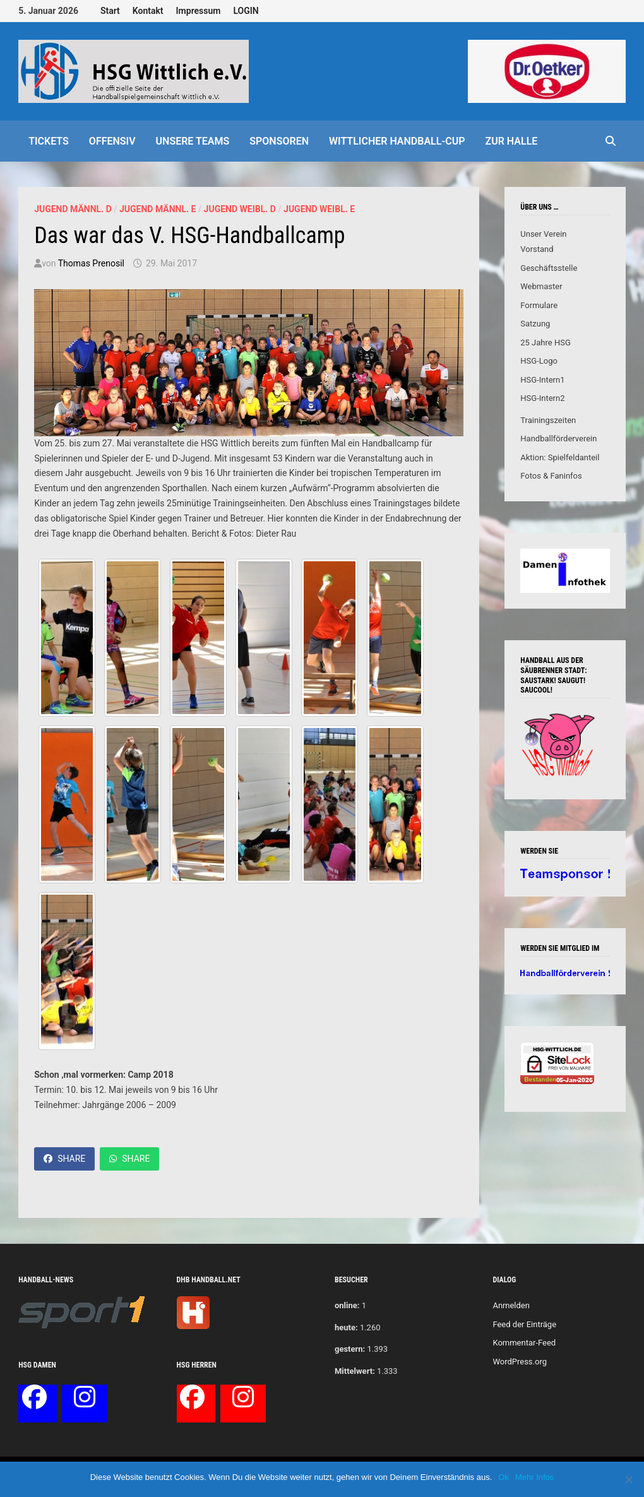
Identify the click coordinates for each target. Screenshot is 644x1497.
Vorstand (536, 249)
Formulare (539, 305)
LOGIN (245, 11)
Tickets (48, 141)
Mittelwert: (355, 1371)
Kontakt (148, 11)
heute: (346, 1327)
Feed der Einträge (524, 1324)
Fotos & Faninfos (550, 475)
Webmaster (541, 286)
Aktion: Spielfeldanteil (559, 457)
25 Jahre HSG (545, 342)
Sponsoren (279, 141)
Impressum (198, 11)
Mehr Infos (534, 1477)
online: (347, 1305)
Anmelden (511, 1305)
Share (64, 1159)
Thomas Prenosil (91, 263)
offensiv (112, 141)
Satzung (535, 323)
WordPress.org (519, 1361)
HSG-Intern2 (542, 398)
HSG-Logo (539, 361)
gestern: (350, 1349)
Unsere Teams (193, 141)
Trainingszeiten (548, 420)
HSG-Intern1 (542, 380)
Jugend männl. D (73, 209)
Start (110, 11)
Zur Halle (512, 141)
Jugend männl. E (157, 209)
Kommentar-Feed (524, 1342)
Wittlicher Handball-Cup (397, 141)
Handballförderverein (558, 438)
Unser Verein (543, 234)
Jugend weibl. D (240, 209)
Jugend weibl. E (319, 209)
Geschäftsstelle (548, 268)
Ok (503, 1477)
